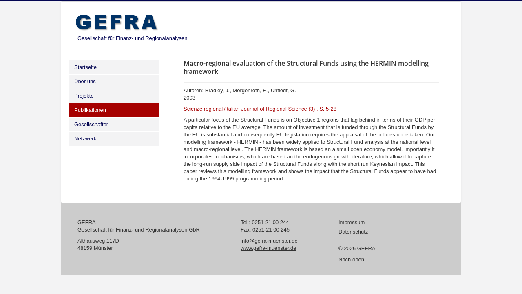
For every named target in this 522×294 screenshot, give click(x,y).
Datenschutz (353, 232)
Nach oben (351, 259)
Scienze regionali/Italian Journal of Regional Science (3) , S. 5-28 (260, 109)
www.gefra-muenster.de (268, 248)
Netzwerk (85, 139)
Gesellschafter (91, 124)
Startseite (85, 67)
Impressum (351, 222)
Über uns (85, 81)
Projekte (84, 96)
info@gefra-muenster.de (269, 241)
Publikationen (90, 110)
